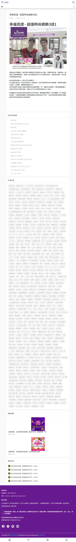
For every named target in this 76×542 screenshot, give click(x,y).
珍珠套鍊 (25, 225)
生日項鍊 (42, 260)
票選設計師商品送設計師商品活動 (21, 145)
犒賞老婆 (50, 212)
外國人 (11, 218)
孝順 (50, 250)
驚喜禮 (17, 354)
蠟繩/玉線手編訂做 (17, 156)
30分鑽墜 (61, 341)
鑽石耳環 (31, 322)
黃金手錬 (44, 238)
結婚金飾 (11, 260)
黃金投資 (55, 221)
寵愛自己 (39, 195)
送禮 (46, 322)
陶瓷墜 (27, 351)
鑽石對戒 (44, 315)
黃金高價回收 (47, 299)
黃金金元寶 (26, 396)
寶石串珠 (30, 302)
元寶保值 (35, 354)
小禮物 (24, 315)
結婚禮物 (18, 225)
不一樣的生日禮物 (21, 325)
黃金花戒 (61, 267)
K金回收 (25, 387)
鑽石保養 (34, 273)
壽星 (47, 276)
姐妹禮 (37, 280)
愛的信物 (54, 374)
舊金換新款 (32, 202)
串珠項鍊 (55, 319)
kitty (22, 354)
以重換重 (11, 276)
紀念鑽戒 (39, 212)
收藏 (38, 325)
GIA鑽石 (62, 195)
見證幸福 (18, 195)
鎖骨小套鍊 (38, 380)
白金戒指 (24, 202)
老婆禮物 (30, 299)
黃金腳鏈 (41, 319)
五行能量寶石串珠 (14, 302)
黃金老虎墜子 (25, 364)
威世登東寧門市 (39, 186)
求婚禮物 (23, 299)
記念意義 (19, 344)
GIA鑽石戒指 (19, 241)
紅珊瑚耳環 (52, 315)
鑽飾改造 (42, 354)
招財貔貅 (33, 335)
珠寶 (62, 192)
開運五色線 (51, 205)
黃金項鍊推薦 (36, 254)
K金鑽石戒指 (60, 325)
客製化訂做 (54, 263)
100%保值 (20, 221)
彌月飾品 (41, 364)
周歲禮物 (11, 247)
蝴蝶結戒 (19, 374)
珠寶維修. (27, 273)
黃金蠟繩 (23, 247)
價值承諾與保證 (34, 503)
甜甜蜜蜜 (37, 338)
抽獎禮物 (55, 293)
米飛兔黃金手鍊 (13, 380)
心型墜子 (59, 306)
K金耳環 (41, 221)
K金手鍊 (31, 208)
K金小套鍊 (49, 361)
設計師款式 (12, 322)
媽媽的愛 (40, 341)
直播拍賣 (17, 208)
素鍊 (34, 234)
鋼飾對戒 (25, 263)
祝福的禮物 (28, 296)
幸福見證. (42, 192)
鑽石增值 (22, 393)
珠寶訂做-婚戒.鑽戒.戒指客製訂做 (21, 159)
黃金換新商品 (60, 283)
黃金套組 (44, 296)
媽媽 (33, 244)
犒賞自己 (11, 195)
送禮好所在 (50, 302)
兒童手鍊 (26, 280)
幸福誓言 (11, 370)
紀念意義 (11, 357)
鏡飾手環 (25, 270)
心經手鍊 (18, 238)
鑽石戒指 (18, 270)
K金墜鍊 (49, 260)
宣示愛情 (26, 344)
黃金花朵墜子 (56, 357)
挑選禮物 (48, 364)
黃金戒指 (36, 199)
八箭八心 (43, 199)
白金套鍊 (11, 225)
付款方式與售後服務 (56, 503)
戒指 (16, 280)
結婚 (18, 332)
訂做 (33, 247)
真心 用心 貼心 (39, 357)
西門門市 (49, 192)
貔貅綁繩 (27, 241)
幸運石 (11, 354)
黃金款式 (40, 335)
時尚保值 (36, 377)
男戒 (57, 238)
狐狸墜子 (38, 250)
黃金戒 (11, 280)
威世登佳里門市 (25, 189)
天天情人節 (62, 351)
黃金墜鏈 (11, 319)
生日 (45, 247)
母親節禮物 (63, 225)
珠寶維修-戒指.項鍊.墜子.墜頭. (20, 166)
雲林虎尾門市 (50, 189)
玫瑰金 (40, 215)
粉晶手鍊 (19, 361)
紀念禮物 (61, 374)
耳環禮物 (18, 341)
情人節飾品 (19, 319)
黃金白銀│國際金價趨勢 (19, 131)
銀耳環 (11, 205)
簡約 (43, 254)
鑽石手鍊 (11, 396)
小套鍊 (38, 370)
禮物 (47, 270)
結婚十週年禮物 (13, 393)
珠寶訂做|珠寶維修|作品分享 (20, 124)
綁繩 (17, 250)
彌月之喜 (11, 250)
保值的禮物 (36, 296)
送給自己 (11, 325)
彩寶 (55, 202)
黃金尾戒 (23, 257)
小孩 (10, 257)
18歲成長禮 (12, 400)
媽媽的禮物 (19, 215)
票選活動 (42, 306)
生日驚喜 (43, 280)
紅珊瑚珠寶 (30, 393)
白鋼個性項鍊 (35, 361)
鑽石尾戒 (11, 341)
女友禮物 (48, 208)
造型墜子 (26, 335)
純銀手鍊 (34, 396)
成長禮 (11, 387)
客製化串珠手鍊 (45, 351)
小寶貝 (34, 267)
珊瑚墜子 (11, 283)
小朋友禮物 (52, 370)
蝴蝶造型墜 (34, 364)
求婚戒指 (26, 231)
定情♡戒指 (12, 344)
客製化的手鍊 (42, 286)
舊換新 (59, 273)
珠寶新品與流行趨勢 (17, 134)
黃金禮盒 (20, 296)
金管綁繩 (25, 238)
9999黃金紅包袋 (34, 367)
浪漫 (49, 247)
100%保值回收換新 (53, 199)
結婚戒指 (25, 195)
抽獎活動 (62, 293)
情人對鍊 (18, 367)
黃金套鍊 (11, 215)
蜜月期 (34, 332)
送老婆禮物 (38, 299)
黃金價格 (32, 328)
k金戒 (24, 341)
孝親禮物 (59, 205)
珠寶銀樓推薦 (22, 293)
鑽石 (53, 380)
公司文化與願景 (24, 503)
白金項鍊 (11, 228)
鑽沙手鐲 (48, 221)
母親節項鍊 (22, 377)
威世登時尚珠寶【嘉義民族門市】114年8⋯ (23, 481)
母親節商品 (12, 309)
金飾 (46, 257)
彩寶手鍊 (50, 377)
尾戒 (31, 276)
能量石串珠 (56, 299)
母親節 (55, 244)
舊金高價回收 (13, 199)
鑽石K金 (29, 377)
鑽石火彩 (41, 273)
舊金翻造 (49, 202)
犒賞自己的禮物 (39, 276)
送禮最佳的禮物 (59, 338)
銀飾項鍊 (57, 396)
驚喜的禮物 (40, 270)
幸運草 (53, 234)
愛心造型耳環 (20, 306)
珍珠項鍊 (24, 205)
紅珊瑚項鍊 (59, 387)
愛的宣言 (30, 315)
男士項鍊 (44, 283)
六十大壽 (11, 351)
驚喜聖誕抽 (58, 348)
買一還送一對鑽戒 (31, 383)
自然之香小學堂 (16, 173)
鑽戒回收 (58, 393)
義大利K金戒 (35, 351)
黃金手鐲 (46, 215)
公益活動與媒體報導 (17, 141)
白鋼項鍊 (17, 205)
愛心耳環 (28, 234)
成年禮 (37, 208)
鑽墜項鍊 (64, 357)
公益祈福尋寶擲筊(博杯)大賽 (17, 212)
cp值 (26, 276)
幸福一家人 (53, 276)
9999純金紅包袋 (53, 367)
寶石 (25, 322)
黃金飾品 (30, 257)
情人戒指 (51, 312)
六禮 (17, 260)
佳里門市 (11, 192)
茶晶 (36, 302)
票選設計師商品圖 (16, 149)
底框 (17, 267)
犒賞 (41, 322)
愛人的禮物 (61, 309)
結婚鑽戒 (33, 215)
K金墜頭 (11, 267)
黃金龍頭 (48, 344)
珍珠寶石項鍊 (41, 225)
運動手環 (57, 377)
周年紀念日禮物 (54, 257)
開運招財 (30, 380)
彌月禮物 (59, 247)
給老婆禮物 (54, 215)
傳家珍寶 (16, 286)
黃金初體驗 (22, 348)
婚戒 (39, 234)
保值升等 (54, 351)
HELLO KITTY (13, 234)
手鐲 (52, 254)
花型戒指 (43, 367)
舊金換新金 (26, 228)
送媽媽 (45, 250)
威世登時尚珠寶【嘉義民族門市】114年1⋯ (23, 466)
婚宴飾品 (25, 370)
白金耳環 (37, 238)
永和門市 (17, 202)
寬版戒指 (63, 241)
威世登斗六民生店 (34, 205)
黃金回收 (11, 299)
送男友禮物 (12, 231)
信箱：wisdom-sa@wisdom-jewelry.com (13, 496)
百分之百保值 (35, 374)
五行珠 (63, 299)
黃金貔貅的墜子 (49, 335)
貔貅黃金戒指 (20, 351)
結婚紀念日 (12, 221)
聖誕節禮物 (50, 348)
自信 (38, 244)
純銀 (47, 254)
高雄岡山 (50, 280)
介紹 (17, 283)
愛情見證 (39, 228)
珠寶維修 (19, 273)
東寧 (45, 212)
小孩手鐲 (16, 257)
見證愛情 (32, 195)
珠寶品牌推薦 (13, 293)
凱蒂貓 (40, 383)
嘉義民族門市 (20, 186)
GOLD (62, 257)
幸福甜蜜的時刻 (20, 357)
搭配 (61, 250)
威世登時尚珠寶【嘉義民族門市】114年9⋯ (23, 477)
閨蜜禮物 (47, 357)
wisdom (54, 267)
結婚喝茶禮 (49, 396)
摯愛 (53, 332)
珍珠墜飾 (26, 319)
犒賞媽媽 (61, 296)
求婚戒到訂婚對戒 (35, 390)
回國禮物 (49, 403)
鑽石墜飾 (11, 338)
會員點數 (59, 380)
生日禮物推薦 (40, 293)
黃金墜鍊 (62, 231)
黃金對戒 (18, 228)
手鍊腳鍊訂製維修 (16, 163)
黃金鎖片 (18, 396)
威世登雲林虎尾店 (14, 189)
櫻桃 (36, 257)
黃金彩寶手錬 (41, 348)
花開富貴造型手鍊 (14, 364)
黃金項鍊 (56, 192)
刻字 (62, 254)
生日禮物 (62, 228)
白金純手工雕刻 (13, 312)
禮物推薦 (57, 289)
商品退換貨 (66, 503)
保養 (49, 332)
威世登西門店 (41, 202)
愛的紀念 (53, 309)
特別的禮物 (52, 322)
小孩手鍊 (41, 218)
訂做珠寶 (46, 263)
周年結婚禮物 (31, 212)
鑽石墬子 (18, 338)
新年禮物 (34, 344)
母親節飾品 (33, 312)
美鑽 (62, 199)
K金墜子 (55, 231)
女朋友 (44, 338)
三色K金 (19, 322)
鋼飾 (60, 383)
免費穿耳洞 (59, 189)
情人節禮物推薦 (33, 260)
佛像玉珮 (62, 263)
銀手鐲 (57, 254)
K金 (43, 241)
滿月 (29, 247)
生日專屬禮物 (20, 383)
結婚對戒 (18, 263)
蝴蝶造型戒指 (42, 332)
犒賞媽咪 (34, 319)
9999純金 (63, 221)
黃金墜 (11, 315)
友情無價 (44, 370)
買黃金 (49, 231)
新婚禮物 (51, 283)
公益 (31, 238)
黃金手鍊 (17, 218)
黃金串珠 (59, 234)
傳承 (14, 296)
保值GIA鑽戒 (36, 400)
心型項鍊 (43, 328)
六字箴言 (42, 302)
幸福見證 (13, 127)
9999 (17, 276)
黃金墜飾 (17, 315)
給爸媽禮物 (59, 390)
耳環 (51, 195)
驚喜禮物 (11, 328)
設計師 (49, 306)
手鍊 (20, 280)
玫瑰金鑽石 (12, 374)
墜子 (42, 244)
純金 (22, 276)
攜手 (41, 263)
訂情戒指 (11, 263)
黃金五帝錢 (23, 380)
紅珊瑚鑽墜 (34, 406)
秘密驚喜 (54, 341)
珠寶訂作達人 (52, 286)
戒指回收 (18, 390)
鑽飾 (10, 296)
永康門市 (35, 192)
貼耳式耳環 (27, 254)
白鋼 (42, 208)
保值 (62, 260)
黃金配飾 (48, 319)
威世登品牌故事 (14, 503)
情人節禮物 (31, 293)
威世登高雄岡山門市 (52, 186)
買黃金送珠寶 (13, 377)
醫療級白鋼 (18, 387)
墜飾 (56, 280)
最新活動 (13, 120)
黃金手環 (55, 250)
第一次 (30, 309)
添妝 (29, 325)
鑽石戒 (62, 238)
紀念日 (62, 319)
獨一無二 (62, 280)
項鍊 (47, 273)
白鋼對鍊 (54, 383)
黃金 (42, 361)
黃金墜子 (61, 202)
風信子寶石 (51, 325)
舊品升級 (25, 390)
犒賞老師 (23, 302)
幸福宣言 (25, 367)
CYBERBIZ (42, 535)
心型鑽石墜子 (32, 341)
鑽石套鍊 (43, 377)
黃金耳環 (29, 199)
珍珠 (54, 306)
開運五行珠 (32, 289)
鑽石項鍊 (49, 289)
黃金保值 (11, 270)
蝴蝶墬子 (11, 306)
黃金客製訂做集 (16, 152)
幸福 (33, 189)
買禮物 (26, 312)
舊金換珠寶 (22, 199)
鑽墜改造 (45, 387)
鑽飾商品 (11, 367)
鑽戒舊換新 (12, 273)
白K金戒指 (49, 241)
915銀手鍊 (41, 403)
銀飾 (32, 280)
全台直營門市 (5, 503)
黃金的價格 (12, 332)
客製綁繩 (11, 238)
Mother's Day (26, 332)
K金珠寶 (25, 289)
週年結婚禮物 (53, 400)
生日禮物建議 (41, 289)
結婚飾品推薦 (24, 283)
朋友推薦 (11, 244)
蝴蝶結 (20, 254)
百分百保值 (19, 406)
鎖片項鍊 (64, 377)
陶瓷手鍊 (63, 403)
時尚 (35, 309)
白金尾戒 (44, 400)
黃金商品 (23, 286)
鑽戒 (51, 270)
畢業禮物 (23, 250)
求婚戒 (11, 202)
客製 (10, 254)
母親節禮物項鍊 (21, 309)
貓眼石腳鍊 (28, 400)
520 (21, 312)
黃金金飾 (40, 267)
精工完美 (64, 312)
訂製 (14, 254)
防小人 (32, 387)
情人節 (58, 312)
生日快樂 (55, 208)
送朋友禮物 (56, 218)
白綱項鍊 (20, 400)
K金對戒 (26, 215)
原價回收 (11, 403)
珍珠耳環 (38, 231)
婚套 (10, 286)
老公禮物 (56, 241)
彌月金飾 (27, 267)
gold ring (47, 267)
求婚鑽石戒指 (27, 403)
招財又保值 (12, 361)
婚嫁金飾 (58, 335)
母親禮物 (48, 244)
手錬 (64, 335)
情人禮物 (32, 270)
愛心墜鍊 (56, 260)
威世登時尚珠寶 (32, 286)
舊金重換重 (28, 221)
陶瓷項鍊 (37, 393)
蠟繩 (17, 247)
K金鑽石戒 (41, 396)
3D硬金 (46, 309)
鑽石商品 (39, 247)
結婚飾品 (52, 273)
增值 (38, 328)
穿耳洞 (46, 195)
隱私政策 (13, 506)
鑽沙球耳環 (31, 250)
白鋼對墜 (18, 403)
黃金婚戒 (11, 406)
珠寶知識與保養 (16, 138)
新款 (37, 322)
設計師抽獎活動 (42, 312)
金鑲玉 (60, 244)
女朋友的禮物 (59, 302)
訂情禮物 (51, 390)
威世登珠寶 (29, 306)
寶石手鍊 (11, 383)
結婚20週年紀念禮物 (48, 393)
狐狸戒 (35, 221)
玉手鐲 (42, 406)
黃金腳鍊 (56, 403)
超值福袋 (28, 354)
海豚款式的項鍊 (45, 374)
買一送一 (21, 234)
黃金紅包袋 (47, 383)
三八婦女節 (30, 357)
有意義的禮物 (34, 263)
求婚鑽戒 (43, 205)
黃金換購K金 (56, 364)
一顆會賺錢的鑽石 (44, 503)
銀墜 (48, 225)
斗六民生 (11, 241)
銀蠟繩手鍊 (54, 225)
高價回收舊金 (52, 296)
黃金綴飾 (59, 315)
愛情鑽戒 (58, 212)
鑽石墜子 (27, 244)
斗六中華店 (62, 215)
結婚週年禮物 (36, 241)
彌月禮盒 (48, 218)
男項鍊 (41, 257)
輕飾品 (36, 306)
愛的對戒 (50, 338)
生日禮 (33, 348)
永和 (31, 283)
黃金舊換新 (24, 260)
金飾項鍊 (47, 341)
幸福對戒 (59, 370)
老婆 (54, 247)
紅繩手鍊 (34, 218)
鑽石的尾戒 (47, 380)
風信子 (40, 309)
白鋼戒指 (26, 406)
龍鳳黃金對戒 (13, 348)
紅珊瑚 (52, 387)
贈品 (17, 299)
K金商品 (25, 328)
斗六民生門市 (20, 192)
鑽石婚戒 (11, 335)
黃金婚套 (37, 283)
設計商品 (51, 328)
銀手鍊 (35, 403)
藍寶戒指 (41, 344)
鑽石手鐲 (25, 338)
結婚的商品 (57, 361)
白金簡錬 (55, 344)
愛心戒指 (19, 231)
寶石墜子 (44, 390)
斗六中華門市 (29, 186)
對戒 (32, 231)
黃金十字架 (57, 354)
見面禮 (32, 370)
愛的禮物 (57, 270)
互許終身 (58, 328)
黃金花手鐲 (47, 228)
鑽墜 (22, 244)
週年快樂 (26, 374)
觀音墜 (11, 208)
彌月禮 (60, 286)
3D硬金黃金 (62, 400)
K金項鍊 (24, 208)
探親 (44, 231)
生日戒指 (51, 238)
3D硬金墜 (18, 335)
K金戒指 (18, 289)
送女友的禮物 (25, 218)
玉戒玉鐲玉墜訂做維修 (18, 170)
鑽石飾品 (48, 293)
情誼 (28, 348)
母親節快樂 (45, 234)
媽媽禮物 (11, 289)
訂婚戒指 (11, 390)
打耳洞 (56, 195)
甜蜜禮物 (18, 328)
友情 (34, 325)
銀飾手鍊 (59, 332)
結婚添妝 (55, 228)
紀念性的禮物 (61, 322)
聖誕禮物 (49, 354)
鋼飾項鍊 (37, 315)
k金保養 (62, 208)
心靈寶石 (38, 387)
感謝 (17, 244)
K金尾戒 (44, 325)
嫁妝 (31, 338)
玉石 (21, 267)
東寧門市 (28, 192)
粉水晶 (33, 228)
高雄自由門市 (40, 189)
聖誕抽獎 (26, 361)
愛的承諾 (18, 370)
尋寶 (61, 367)
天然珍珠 (32, 225)
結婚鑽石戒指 (62, 276)
